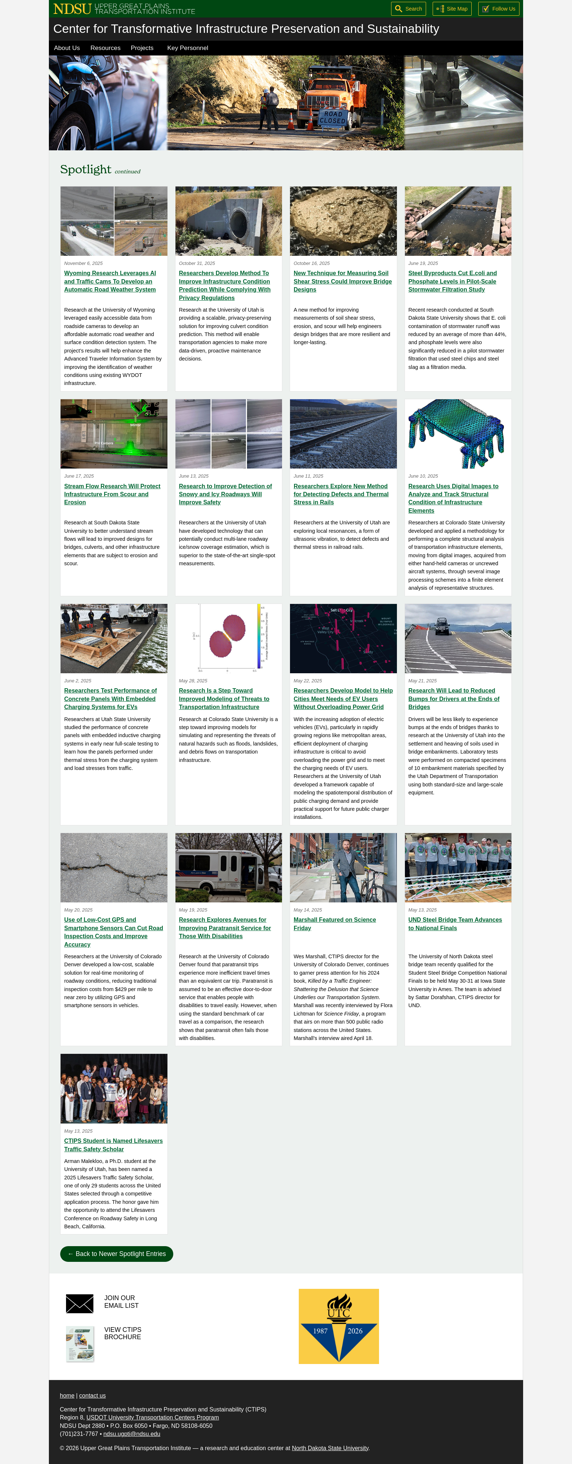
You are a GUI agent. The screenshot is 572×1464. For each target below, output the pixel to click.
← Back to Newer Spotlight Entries (116, 1253)
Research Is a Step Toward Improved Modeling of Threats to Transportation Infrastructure (224, 698)
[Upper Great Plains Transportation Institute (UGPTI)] (124, 8)
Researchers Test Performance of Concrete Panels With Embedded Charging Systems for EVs (110, 698)
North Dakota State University (330, 1448)
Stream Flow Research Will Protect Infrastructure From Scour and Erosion (112, 494)
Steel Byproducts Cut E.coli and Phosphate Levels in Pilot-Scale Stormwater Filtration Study (453, 281)
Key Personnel (187, 47)
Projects (142, 47)
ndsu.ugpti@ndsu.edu (131, 1434)
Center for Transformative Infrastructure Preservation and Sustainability (246, 28)
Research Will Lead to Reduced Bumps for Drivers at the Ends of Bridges (454, 698)
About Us (67, 47)
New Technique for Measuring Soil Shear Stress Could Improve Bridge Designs (343, 281)
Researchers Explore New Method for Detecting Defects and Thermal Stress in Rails (341, 494)
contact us (92, 1395)
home (67, 1395)
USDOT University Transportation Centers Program (152, 1417)
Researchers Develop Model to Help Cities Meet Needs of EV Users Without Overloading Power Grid (343, 698)
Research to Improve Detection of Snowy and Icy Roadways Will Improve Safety (225, 494)
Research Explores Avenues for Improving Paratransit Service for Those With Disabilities (225, 928)
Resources (105, 47)
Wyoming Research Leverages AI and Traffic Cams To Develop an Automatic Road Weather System (110, 281)
